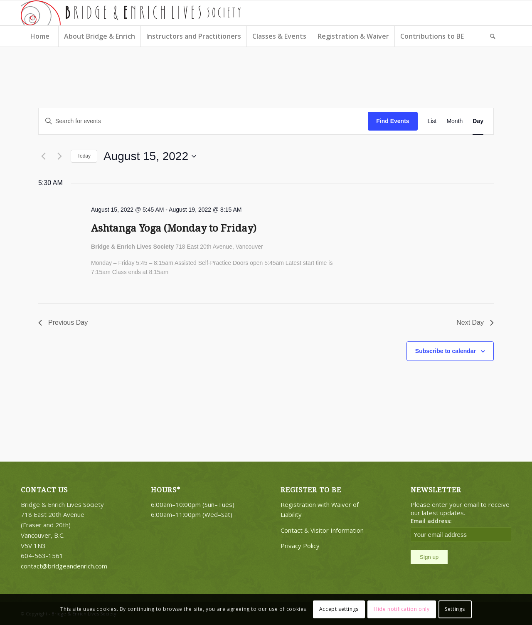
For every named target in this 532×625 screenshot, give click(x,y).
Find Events (392, 121)
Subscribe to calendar (445, 351)
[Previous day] (43, 156)
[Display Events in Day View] (478, 121)
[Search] (492, 36)
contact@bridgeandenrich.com (64, 566)
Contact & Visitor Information (322, 530)
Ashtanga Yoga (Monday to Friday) (173, 228)
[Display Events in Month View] (454, 121)
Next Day (475, 322)
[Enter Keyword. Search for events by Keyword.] (203, 121)
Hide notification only (401, 609)
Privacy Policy (300, 545)
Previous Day (63, 322)
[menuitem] (39, 36)
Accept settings (339, 609)
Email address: (431, 521)
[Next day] (59, 156)
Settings (455, 609)
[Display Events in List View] (432, 121)
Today (84, 156)
